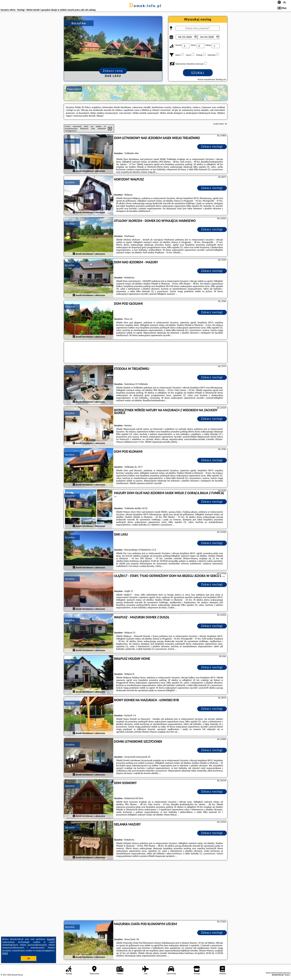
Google (50, 939)
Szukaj (197, 73)
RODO (5, 953)
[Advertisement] (145, 890)
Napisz (287, 974)
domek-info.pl (145, 5)
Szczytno (70, 141)
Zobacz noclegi (212, 146)
